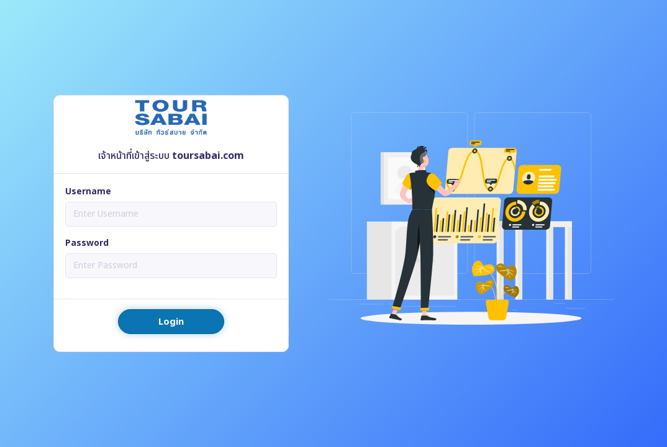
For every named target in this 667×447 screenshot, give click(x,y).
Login (171, 322)
